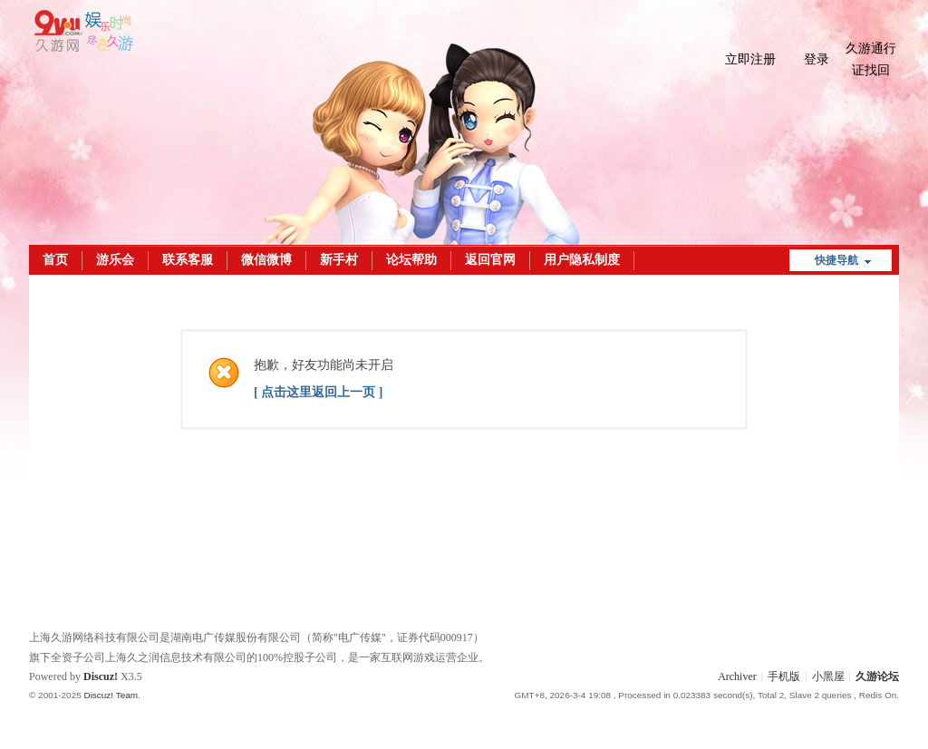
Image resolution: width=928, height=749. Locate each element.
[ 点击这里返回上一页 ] (318, 392)
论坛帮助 (411, 260)
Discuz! (100, 676)
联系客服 (187, 260)
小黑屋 (828, 676)
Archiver (737, 676)
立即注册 (750, 59)
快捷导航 (836, 260)
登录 (816, 59)
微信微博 (266, 260)
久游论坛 (877, 676)
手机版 (784, 676)
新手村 (339, 260)
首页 (55, 260)
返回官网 (490, 260)
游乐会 (115, 260)
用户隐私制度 (582, 260)
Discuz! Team (110, 695)
